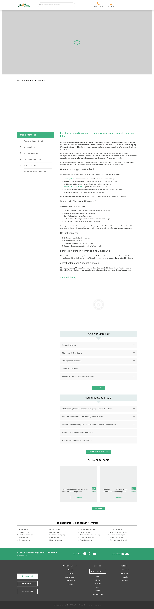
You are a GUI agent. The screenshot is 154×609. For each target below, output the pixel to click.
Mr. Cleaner (21, 553)
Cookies (90, 605)
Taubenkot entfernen (87, 537)
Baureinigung (23, 530)
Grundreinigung (24, 540)
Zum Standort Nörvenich (118, 540)
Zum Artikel (78, 497)
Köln (97, 587)
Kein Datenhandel (58, 605)
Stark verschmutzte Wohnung (90, 535)
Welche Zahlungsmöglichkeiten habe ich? (77, 440)
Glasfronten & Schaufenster (72, 353)
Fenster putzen (69, 179)
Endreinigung (23, 537)
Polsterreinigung (85, 532)
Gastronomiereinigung (57, 535)
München (97, 580)
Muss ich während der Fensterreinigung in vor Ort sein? (82, 417)
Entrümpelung (24, 532)
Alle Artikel (98, 508)
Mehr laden (98, 388)
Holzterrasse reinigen (26, 535)
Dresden (97, 591)
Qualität (70, 584)
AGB (66, 605)
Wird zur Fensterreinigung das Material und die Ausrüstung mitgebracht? (89, 425)
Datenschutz (81, 605)
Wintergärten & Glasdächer (72, 361)
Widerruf (73, 605)
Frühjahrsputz (54, 532)
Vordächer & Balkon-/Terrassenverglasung (78, 377)
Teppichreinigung (86, 540)
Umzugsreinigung (116, 530)
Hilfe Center (125, 570)
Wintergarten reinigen (117, 535)
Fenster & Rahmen (69, 345)
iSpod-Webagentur (68, 588)
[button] (98, 304)
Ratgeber (125, 580)
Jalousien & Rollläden (70, 369)
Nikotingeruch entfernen (88, 530)
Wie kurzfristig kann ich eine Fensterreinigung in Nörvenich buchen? (87, 409)
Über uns (70, 570)
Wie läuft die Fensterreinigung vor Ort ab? (77, 432)
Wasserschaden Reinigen (118, 532)
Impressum (98, 605)
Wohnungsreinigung (117, 537)
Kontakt (125, 577)
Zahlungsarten (70, 580)
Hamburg (98, 584)
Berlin (97, 576)
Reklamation (125, 573)
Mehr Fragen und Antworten (98, 451)
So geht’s (70, 573)
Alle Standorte (98, 594)
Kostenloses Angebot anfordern (35, 171)
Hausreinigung (54, 537)
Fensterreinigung (55, 530)
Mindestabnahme (70, 577)
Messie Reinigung (55, 540)
